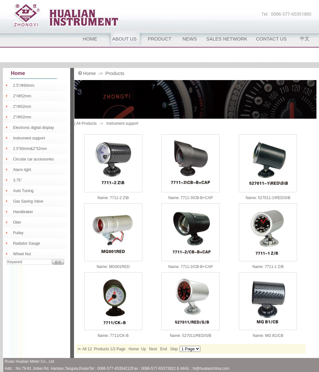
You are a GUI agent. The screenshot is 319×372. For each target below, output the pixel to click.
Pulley (18, 233)
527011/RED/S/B (196, 335)
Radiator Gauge (26, 243)
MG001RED (119, 266)
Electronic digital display (33, 127)
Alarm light (22, 169)
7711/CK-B (119, 335)
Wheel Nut (22, 254)
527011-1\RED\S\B (274, 198)
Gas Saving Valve (28, 201)
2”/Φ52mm (22, 96)
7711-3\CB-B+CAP (197, 198)
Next (153, 349)
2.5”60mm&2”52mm (30, 148)
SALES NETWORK (226, 38)
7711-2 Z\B (119, 198)
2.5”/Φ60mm (23, 85)
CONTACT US (271, 38)
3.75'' (17, 180)
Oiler (17, 222)
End (163, 349)
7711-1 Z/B (274, 266)
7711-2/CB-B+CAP (197, 266)
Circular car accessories (33, 159)
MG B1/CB (274, 335)
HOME (90, 38)
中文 (304, 38)
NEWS (189, 38)
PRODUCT (159, 38)
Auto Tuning (23, 191)
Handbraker (23, 212)
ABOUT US (124, 38)
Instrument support (29, 138)
